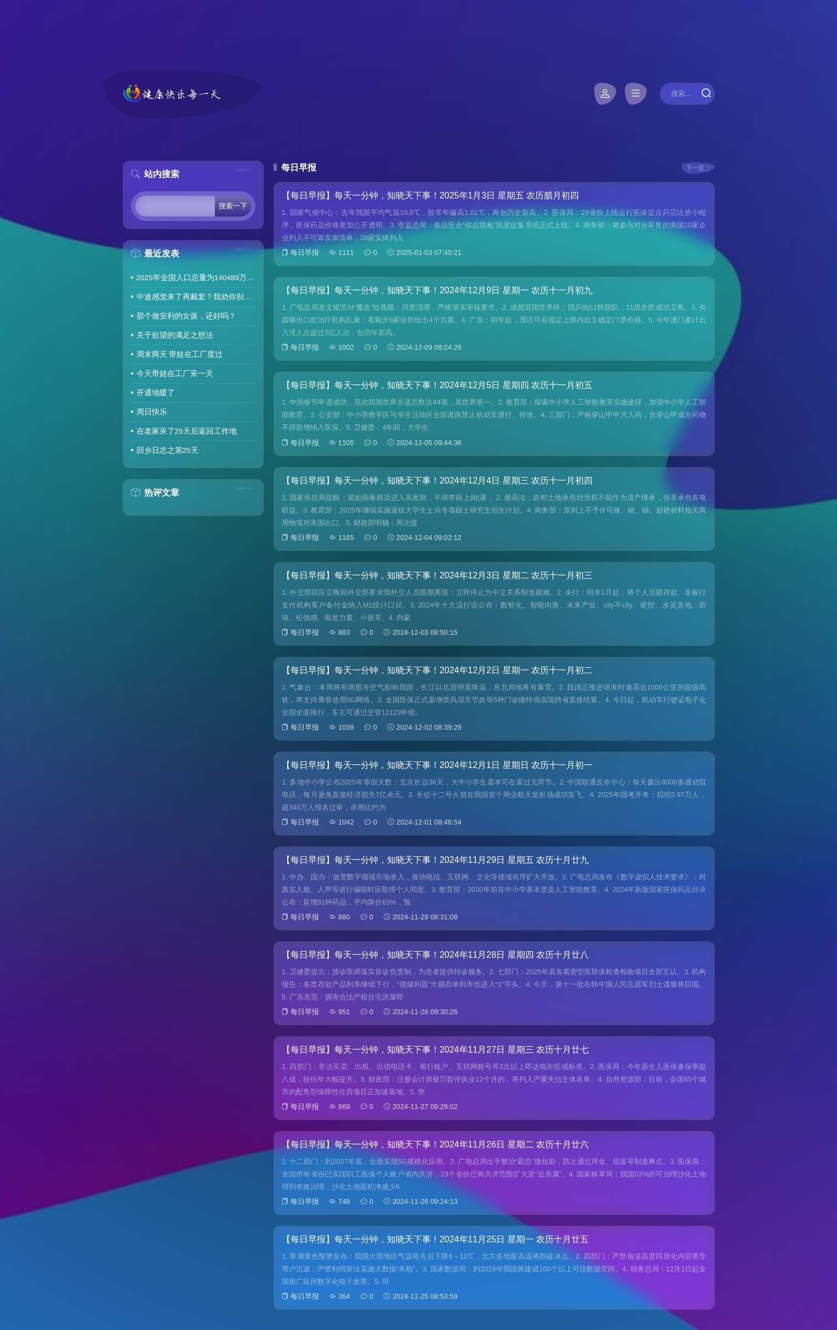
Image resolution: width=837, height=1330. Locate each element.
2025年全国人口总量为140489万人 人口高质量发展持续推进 (195, 278)
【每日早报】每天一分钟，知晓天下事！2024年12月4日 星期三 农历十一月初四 (437, 480)
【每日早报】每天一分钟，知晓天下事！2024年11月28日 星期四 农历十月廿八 (435, 954)
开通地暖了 (155, 393)
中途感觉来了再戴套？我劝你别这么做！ (195, 297)
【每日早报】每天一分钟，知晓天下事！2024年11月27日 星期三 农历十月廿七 (435, 1049)
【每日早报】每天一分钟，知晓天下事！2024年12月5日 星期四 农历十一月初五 (437, 385)
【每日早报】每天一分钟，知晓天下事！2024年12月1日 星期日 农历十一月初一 (437, 765)
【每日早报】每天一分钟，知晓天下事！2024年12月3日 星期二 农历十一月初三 (437, 575)
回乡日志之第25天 (167, 450)
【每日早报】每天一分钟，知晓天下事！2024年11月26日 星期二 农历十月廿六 (435, 1144)
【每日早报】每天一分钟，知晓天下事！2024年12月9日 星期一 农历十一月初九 (437, 290)
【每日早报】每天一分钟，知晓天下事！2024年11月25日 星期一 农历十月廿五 (435, 1239)
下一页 (695, 167)
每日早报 (305, 252)
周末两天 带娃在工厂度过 (179, 354)
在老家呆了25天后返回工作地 (186, 431)
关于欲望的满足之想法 (174, 335)
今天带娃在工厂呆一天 (174, 374)
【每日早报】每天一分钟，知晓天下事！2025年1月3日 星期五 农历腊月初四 (430, 195)
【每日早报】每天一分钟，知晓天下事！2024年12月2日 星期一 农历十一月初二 (437, 670)
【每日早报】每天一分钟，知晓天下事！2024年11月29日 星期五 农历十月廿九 (435, 860)
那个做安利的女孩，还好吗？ (186, 316)
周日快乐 (151, 412)
